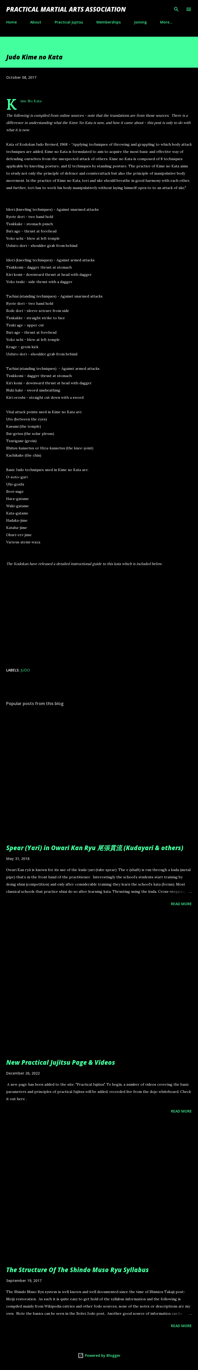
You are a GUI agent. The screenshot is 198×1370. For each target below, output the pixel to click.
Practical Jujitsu (69, 22)
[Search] (176, 9)
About (35, 22)
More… (166, 22)
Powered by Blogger (99, 1355)
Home (11, 22)
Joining (140, 22)
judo (25, 670)
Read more (181, 903)
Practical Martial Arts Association (66, 9)
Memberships (108, 22)
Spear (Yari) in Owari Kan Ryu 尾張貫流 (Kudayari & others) (94, 847)
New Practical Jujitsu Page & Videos (60, 1062)
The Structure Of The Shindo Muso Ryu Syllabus (77, 1269)
